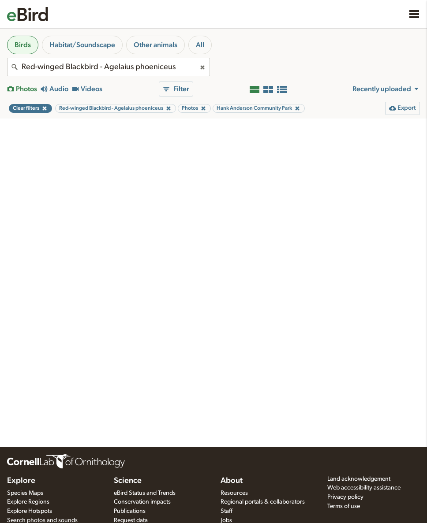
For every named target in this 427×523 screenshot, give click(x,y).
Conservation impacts (142, 502)
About (232, 481)
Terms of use (343, 506)
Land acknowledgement (358, 479)
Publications (130, 511)
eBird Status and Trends (145, 493)
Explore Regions (28, 502)
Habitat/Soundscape (82, 44)
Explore (21, 481)
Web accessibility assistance (364, 488)
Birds (23, 44)
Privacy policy (345, 497)
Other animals (155, 44)
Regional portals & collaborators (263, 502)
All (200, 44)
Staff (226, 511)
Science (128, 481)
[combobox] (108, 67)
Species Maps (25, 493)
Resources (234, 493)
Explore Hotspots (29, 511)
